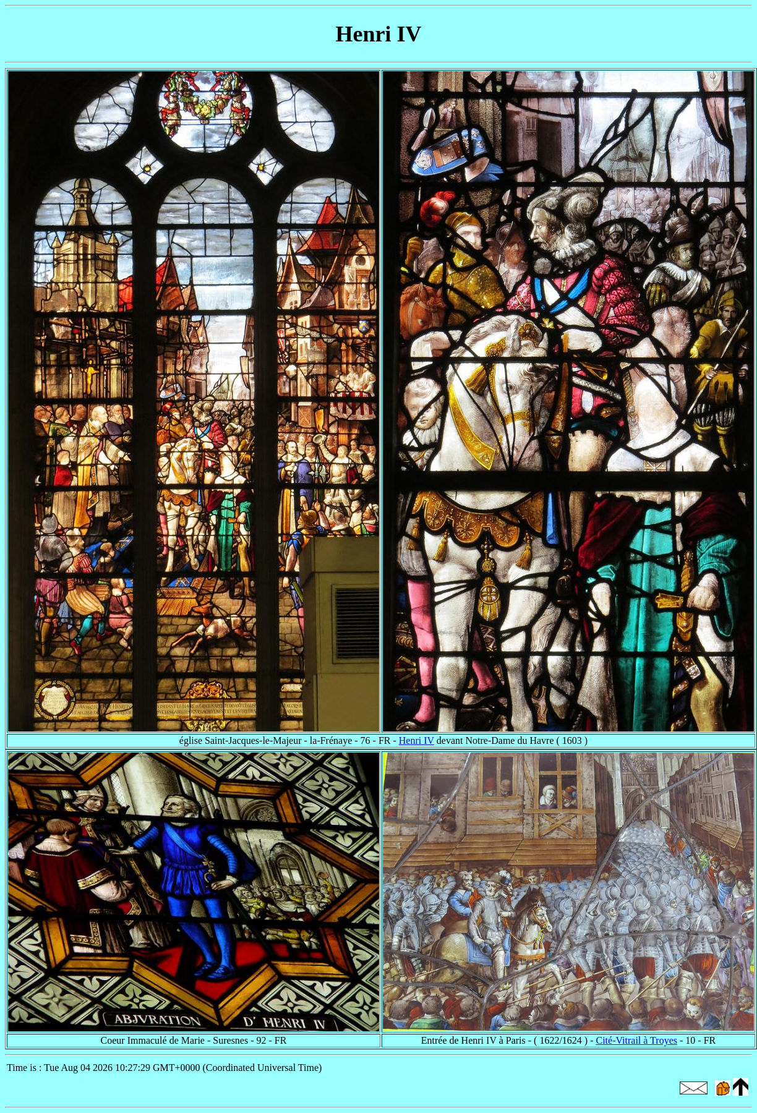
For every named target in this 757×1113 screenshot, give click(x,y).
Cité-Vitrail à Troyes (636, 1040)
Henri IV (416, 740)
